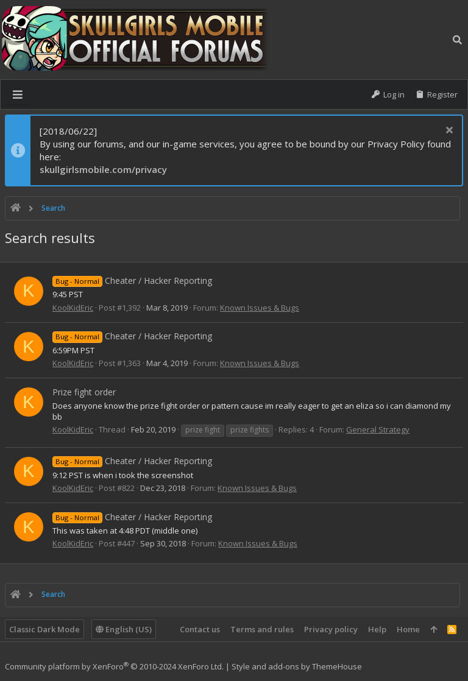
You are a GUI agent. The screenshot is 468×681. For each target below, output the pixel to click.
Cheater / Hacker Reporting (132, 280)
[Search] (457, 40)
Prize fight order (84, 392)
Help (377, 629)
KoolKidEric (72, 307)
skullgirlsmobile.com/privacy (103, 169)
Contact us (200, 629)
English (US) (124, 629)
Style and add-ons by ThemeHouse (297, 666)
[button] (17, 94)
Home (408, 629)
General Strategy (378, 429)
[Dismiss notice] (447, 131)
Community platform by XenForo (114, 666)
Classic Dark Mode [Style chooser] (44, 629)
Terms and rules (262, 629)
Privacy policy (331, 629)
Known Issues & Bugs (259, 307)
